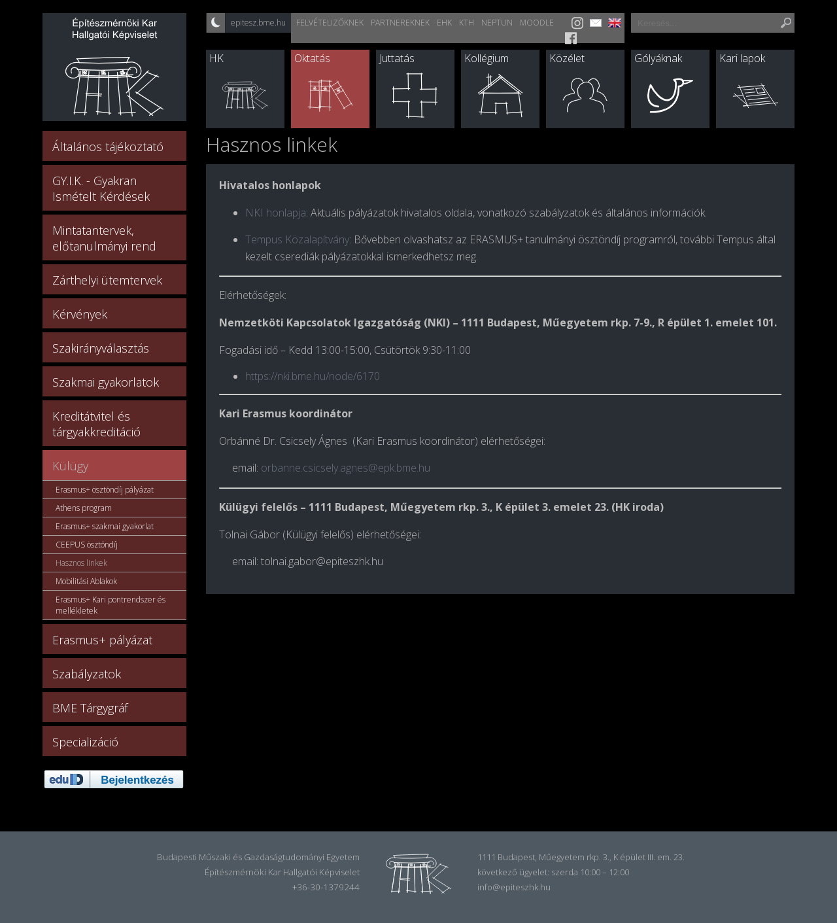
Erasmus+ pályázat (102, 640)
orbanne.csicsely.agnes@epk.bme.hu (345, 468)
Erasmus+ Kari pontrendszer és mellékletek (110, 605)
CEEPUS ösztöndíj (87, 544)
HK (216, 58)
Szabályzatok (86, 674)
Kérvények (79, 314)
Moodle (537, 22)
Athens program (84, 508)
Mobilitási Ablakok (86, 581)
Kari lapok (742, 58)
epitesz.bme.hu (258, 22)
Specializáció (85, 742)
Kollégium (486, 58)
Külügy (70, 466)
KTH (466, 22)
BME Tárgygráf (90, 708)
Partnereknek (400, 22)
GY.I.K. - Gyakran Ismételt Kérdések (101, 188)
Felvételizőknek (330, 22)
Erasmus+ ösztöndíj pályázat (105, 489)
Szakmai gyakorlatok (105, 382)
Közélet (567, 58)
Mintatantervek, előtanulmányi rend (104, 238)
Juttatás (397, 58)
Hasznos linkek (81, 562)
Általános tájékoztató (107, 146)
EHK (444, 22)
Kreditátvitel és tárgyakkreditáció (96, 424)
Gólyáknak (658, 58)
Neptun (497, 22)
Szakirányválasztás (100, 348)
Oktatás (312, 58)
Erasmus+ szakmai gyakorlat (105, 526)
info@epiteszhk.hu (514, 887)
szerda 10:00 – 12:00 (590, 872)
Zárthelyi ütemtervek (107, 280)
